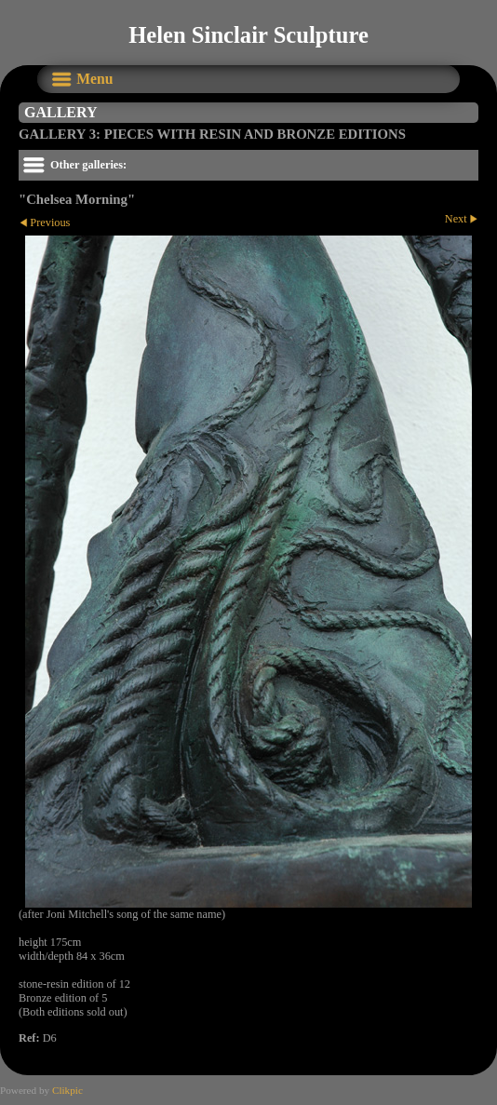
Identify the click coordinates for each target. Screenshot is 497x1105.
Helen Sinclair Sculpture (248, 34)
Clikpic (67, 1090)
